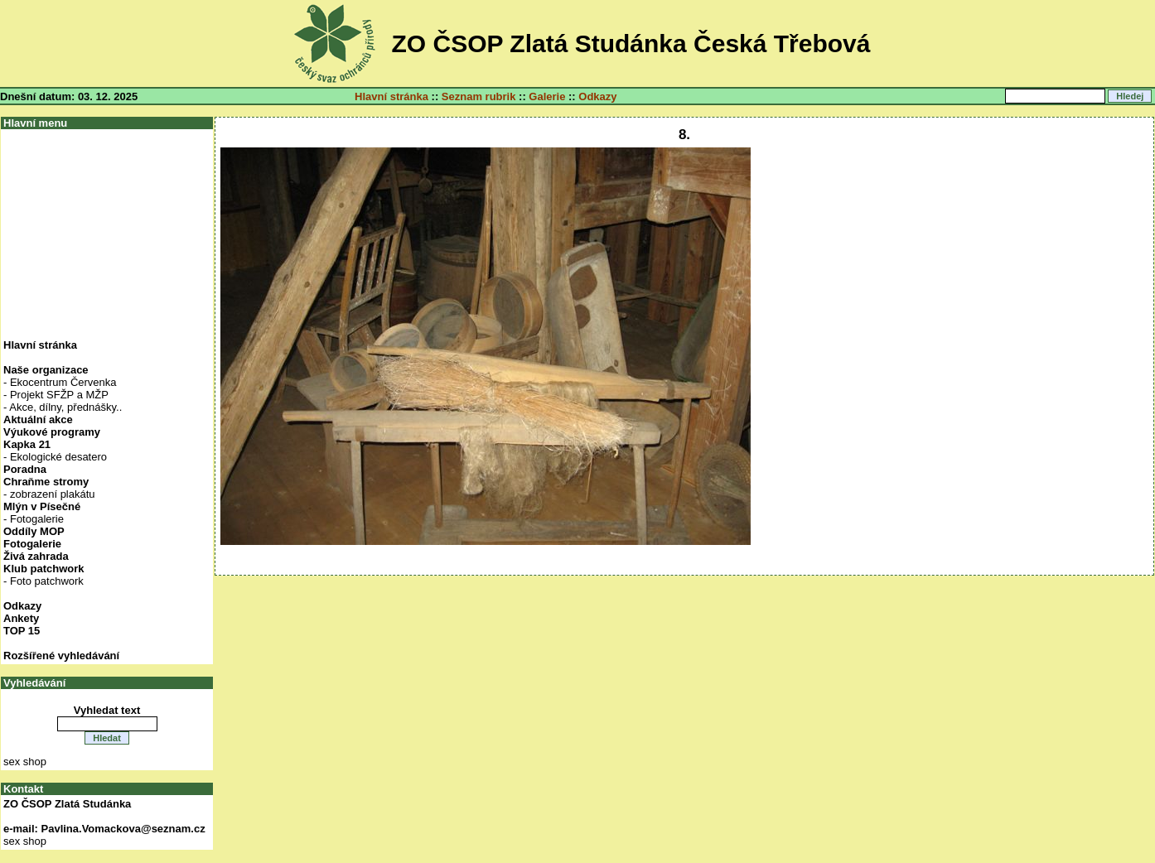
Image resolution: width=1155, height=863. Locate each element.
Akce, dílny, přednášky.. (65, 407)
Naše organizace (46, 370)
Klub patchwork (44, 568)
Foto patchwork (47, 581)
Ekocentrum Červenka (63, 382)
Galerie (547, 96)
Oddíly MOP (34, 531)
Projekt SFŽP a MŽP (59, 394)
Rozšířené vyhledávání (61, 655)
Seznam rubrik (479, 96)
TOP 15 (21, 630)
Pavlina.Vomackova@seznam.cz (123, 828)
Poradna (24, 469)
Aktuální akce (38, 419)
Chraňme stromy (46, 481)
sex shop (24, 761)
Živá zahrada (36, 556)
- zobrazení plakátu (49, 494)
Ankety (21, 618)
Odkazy (597, 96)
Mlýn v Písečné (41, 506)
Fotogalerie (37, 519)
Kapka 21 (27, 444)
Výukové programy (51, 432)
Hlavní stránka (391, 96)
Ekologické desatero (58, 457)
